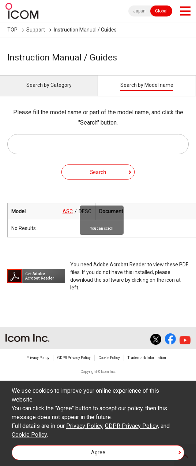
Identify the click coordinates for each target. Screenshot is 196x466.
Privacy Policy (37, 358)
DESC (85, 211)
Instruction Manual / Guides (85, 30)
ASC (68, 211)
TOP (12, 30)
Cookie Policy (109, 358)
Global (161, 11)
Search (98, 171)
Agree (98, 452)
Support (35, 30)
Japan (139, 11)
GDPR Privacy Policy (74, 358)
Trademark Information (147, 358)
